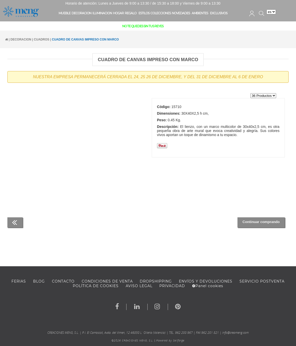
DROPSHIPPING (156, 281)
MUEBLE (65, 13)
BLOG (39, 281)
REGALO (130, 13)
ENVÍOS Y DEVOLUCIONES (205, 281)
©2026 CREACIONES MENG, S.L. (132, 340)
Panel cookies (207, 286)
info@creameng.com (235, 332)
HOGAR (118, 13)
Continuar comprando (261, 222)
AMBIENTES (200, 13)
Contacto (63, 281)
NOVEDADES (181, 13)
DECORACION (81, 13)
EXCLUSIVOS (218, 13)
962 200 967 (184, 332)
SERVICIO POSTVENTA (262, 281)
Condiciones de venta (107, 281)
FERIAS (18, 281)
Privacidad (172, 286)
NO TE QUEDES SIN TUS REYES (142, 26)
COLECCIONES (160, 13)
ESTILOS (143, 13)
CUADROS (41, 39)
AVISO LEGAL (139, 286)
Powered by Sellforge (170, 340)
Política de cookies (96, 286)
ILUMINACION (102, 13)
